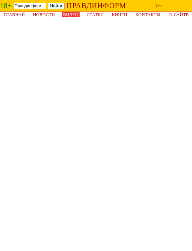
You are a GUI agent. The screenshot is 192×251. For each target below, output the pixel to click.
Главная (14, 14)
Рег (159, 5)
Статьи (95, 14)
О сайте (179, 14)
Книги (119, 14)
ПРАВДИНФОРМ (96, 5)
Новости (44, 14)
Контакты (148, 14)
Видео (70, 14)
